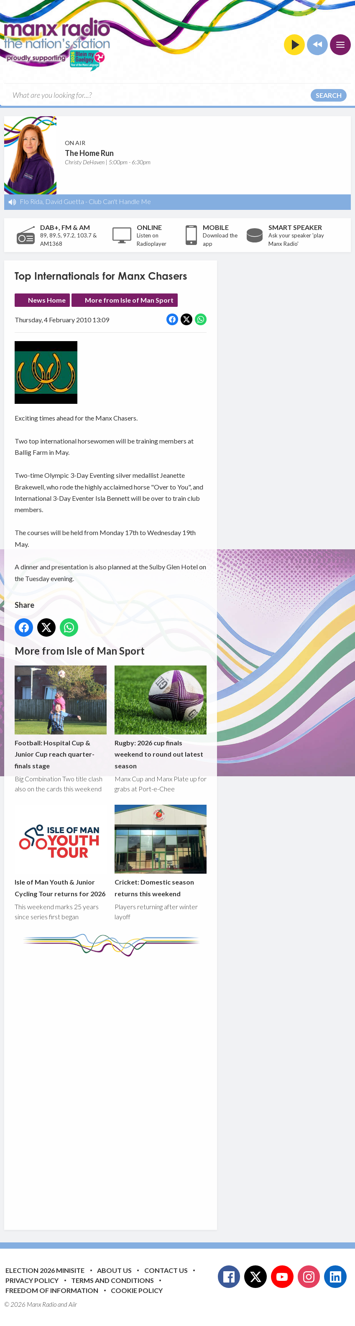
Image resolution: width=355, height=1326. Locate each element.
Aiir (73, 1304)
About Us (114, 1270)
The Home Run (89, 153)
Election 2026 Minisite (44, 1270)
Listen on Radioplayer (151, 239)
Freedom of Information (51, 1290)
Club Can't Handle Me (120, 201)
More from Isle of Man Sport (129, 300)
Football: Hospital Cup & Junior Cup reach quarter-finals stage (61, 718)
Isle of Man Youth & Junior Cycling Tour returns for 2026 (61, 851)
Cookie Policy (137, 1290)
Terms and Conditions (112, 1280)
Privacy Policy (32, 1280)
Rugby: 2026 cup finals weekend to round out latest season (161, 718)
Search (329, 95)
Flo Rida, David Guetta (52, 201)
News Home (47, 300)
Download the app (220, 239)
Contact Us (166, 1270)
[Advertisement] (171, 1087)
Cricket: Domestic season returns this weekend (161, 851)
